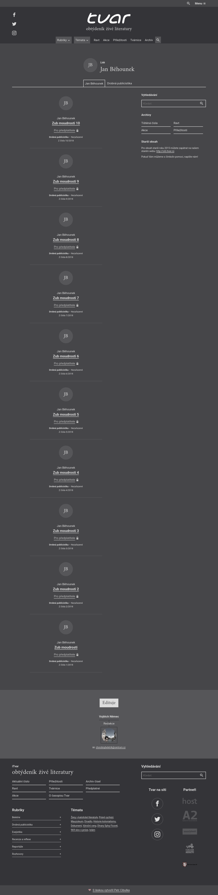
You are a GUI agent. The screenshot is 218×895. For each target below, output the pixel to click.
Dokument (76, 825)
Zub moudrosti (65, 647)
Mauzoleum (77, 821)
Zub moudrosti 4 (66, 472)
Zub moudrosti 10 (66, 123)
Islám (92, 830)
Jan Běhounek (94, 83)
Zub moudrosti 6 (66, 356)
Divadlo (88, 821)
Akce (106, 40)
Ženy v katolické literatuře (84, 817)
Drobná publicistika (119, 83)
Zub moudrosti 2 (66, 589)
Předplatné (93, 788)
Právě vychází (106, 817)
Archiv (149, 40)
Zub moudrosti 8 (66, 240)
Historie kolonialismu (104, 821)
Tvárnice (135, 40)
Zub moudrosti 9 (66, 181)
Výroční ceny (89, 825)
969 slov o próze (79, 830)
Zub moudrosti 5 (66, 414)
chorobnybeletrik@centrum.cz (111, 747)
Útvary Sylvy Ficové (107, 825)
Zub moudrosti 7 (66, 298)
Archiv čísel (93, 781)
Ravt (96, 40)
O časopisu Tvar (59, 795)
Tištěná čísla (149, 123)
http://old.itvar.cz (165, 151)
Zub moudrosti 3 (66, 531)
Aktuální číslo (20, 781)
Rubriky (63, 40)
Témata (82, 40)
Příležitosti (120, 40)
